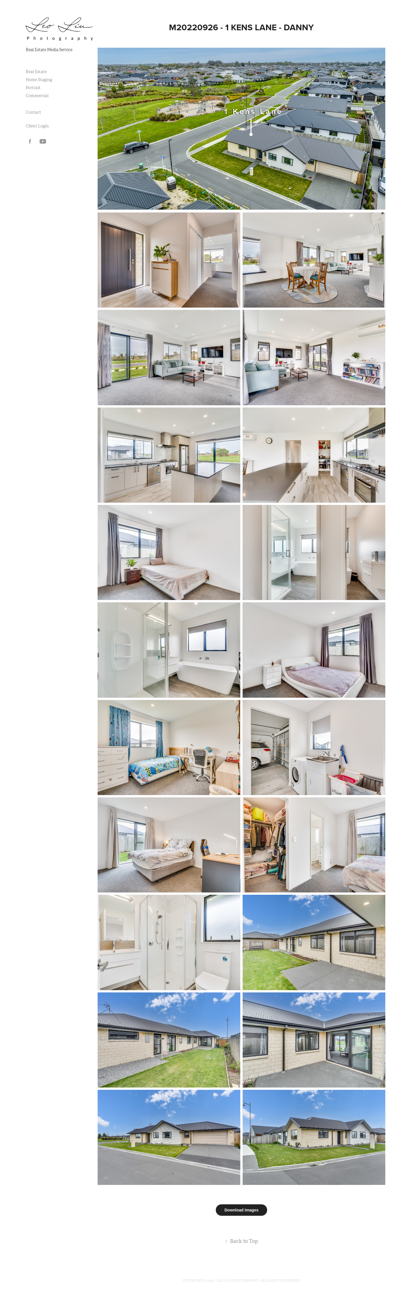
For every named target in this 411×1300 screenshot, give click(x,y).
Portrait (33, 87)
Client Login (37, 126)
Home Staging (39, 79)
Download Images (241, 1210)
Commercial (37, 95)
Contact (33, 112)
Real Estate (36, 71)
